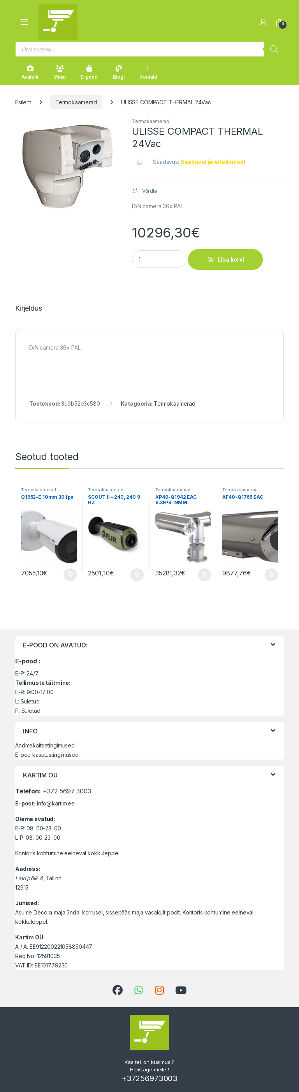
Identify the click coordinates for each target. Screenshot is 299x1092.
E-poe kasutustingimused (47, 754)
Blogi (118, 72)
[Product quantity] (159, 259)
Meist (59, 72)
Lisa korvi (231, 259)
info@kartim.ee (56, 803)
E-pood (89, 72)
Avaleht (29, 72)
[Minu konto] (263, 22)
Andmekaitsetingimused (45, 745)
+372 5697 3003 (67, 791)
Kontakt (148, 72)
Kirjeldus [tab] (28, 308)
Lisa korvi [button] (70, 575)
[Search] (274, 49)
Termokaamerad (76, 102)
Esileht (23, 102)
